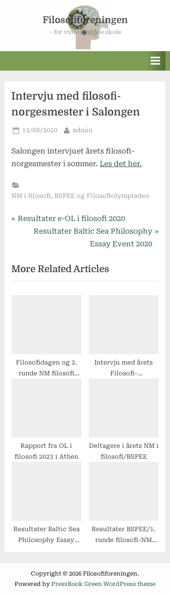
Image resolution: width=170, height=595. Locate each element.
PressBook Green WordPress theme (103, 584)
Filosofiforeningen (85, 19)
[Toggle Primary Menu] (155, 61)
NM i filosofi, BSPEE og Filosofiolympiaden (80, 195)
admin (82, 129)
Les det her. (121, 163)
